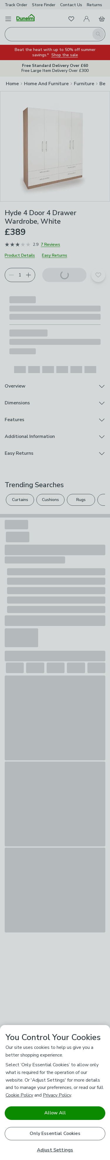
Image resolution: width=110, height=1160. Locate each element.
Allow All (54, 1113)
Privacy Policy (57, 1095)
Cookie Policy (19, 1095)
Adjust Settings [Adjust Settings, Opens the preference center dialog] (55, 1150)
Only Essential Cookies (55, 1133)
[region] (55, 1092)
